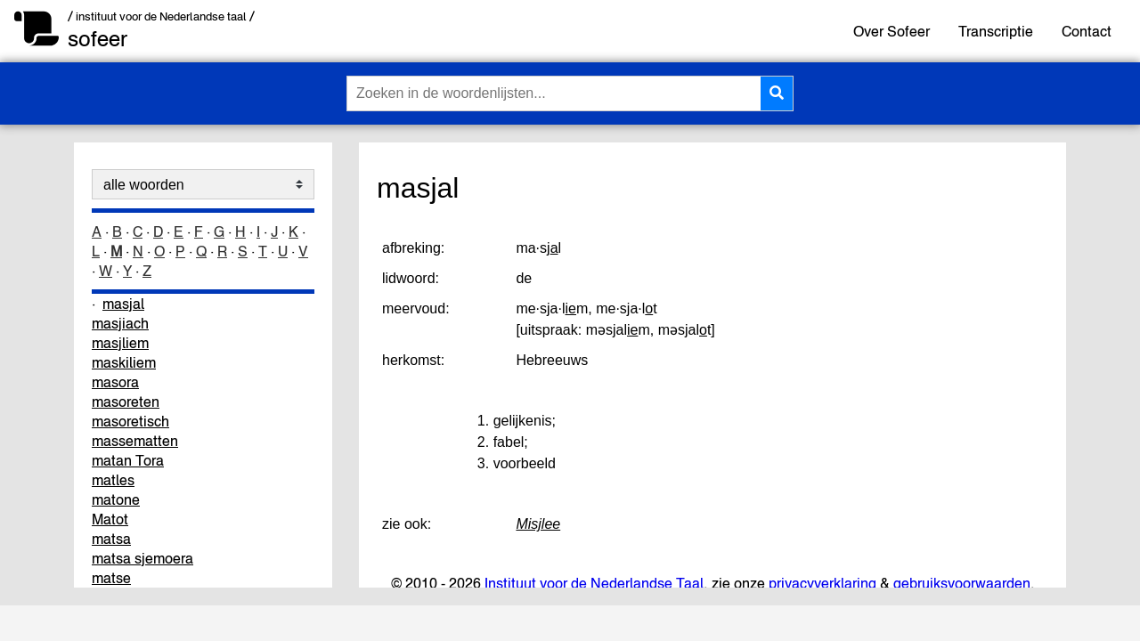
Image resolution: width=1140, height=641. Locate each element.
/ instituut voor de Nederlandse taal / (161, 16)
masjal (123, 303)
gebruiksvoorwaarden (961, 583)
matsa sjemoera (142, 558)
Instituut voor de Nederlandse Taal (594, 583)
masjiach (120, 323)
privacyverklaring (822, 583)
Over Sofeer (891, 31)
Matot (110, 519)
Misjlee (538, 523)
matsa (111, 538)
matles (113, 480)
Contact (1087, 31)
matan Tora (128, 460)
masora (115, 382)
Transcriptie (995, 31)
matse (111, 578)
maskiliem (124, 362)
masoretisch (130, 421)
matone (116, 499)
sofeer (97, 38)
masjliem (120, 343)
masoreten (125, 401)
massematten (135, 440)
